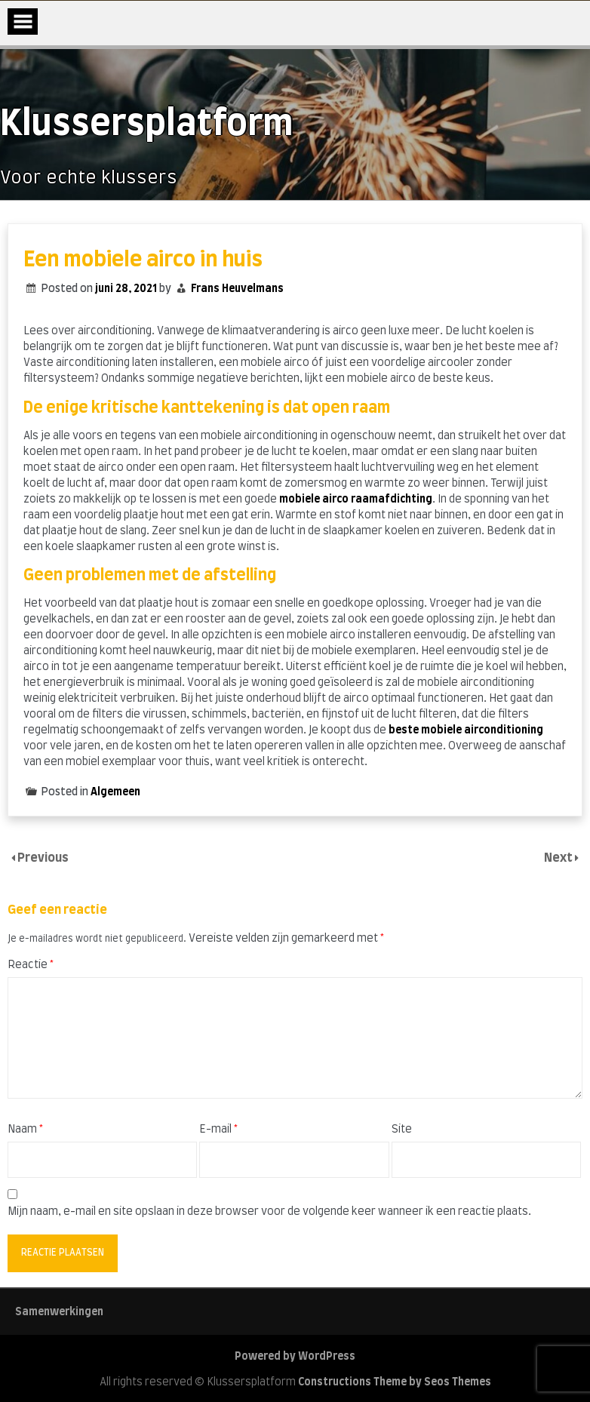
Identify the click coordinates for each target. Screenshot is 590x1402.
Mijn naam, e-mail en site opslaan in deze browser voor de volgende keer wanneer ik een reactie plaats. (269, 1212)
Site (402, 1129)
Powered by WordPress (295, 1356)
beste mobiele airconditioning (466, 730)
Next (559, 858)
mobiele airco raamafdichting (355, 499)
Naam (25, 1129)
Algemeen (115, 792)
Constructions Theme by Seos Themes (394, 1382)
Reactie (31, 965)
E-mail (218, 1129)
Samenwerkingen (59, 1312)
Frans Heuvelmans (237, 289)
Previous (43, 858)
